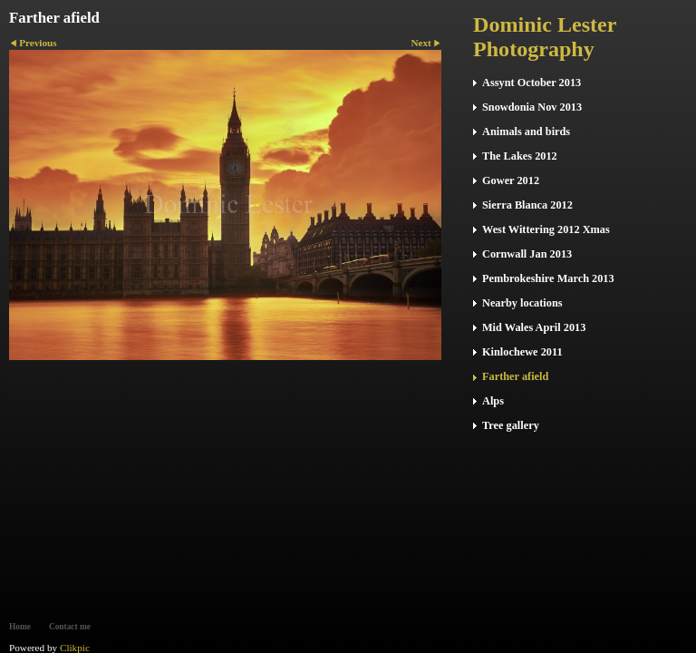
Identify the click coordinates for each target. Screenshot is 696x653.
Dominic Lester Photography (544, 37)
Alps (493, 401)
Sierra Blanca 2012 (527, 205)
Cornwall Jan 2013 (527, 254)
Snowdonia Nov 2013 (532, 107)
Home (20, 626)
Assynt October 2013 (531, 82)
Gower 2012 (510, 180)
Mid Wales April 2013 (533, 327)
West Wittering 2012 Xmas (546, 229)
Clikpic (75, 647)
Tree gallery (510, 425)
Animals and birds (526, 131)
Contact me (70, 626)
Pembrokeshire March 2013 (548, 278)
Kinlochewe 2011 (522, 352)
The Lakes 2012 (519, 156)
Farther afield (515, 376)
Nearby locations (522, 303)
